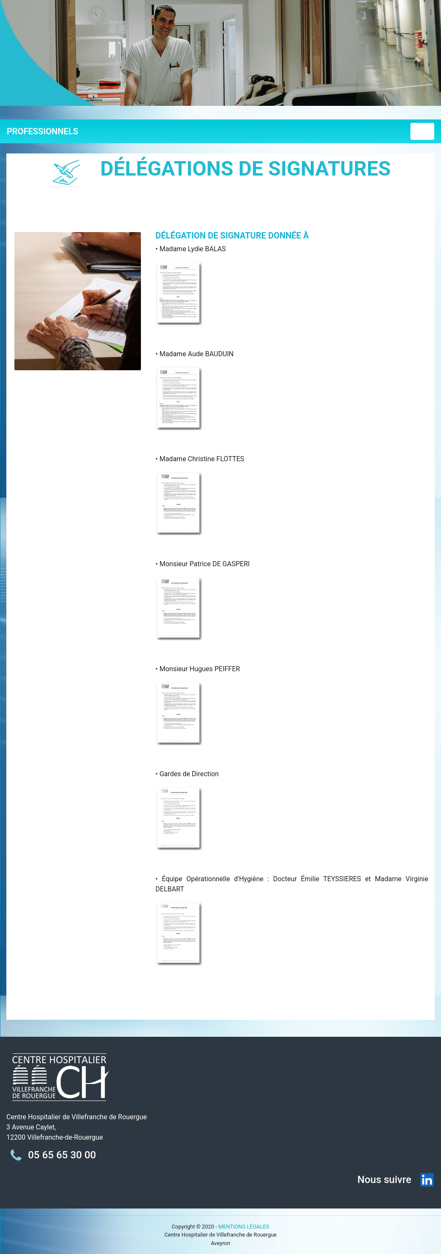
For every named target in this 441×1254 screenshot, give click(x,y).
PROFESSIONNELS (42, 131)
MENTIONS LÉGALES (243, 1226)
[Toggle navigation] (422, 131)
